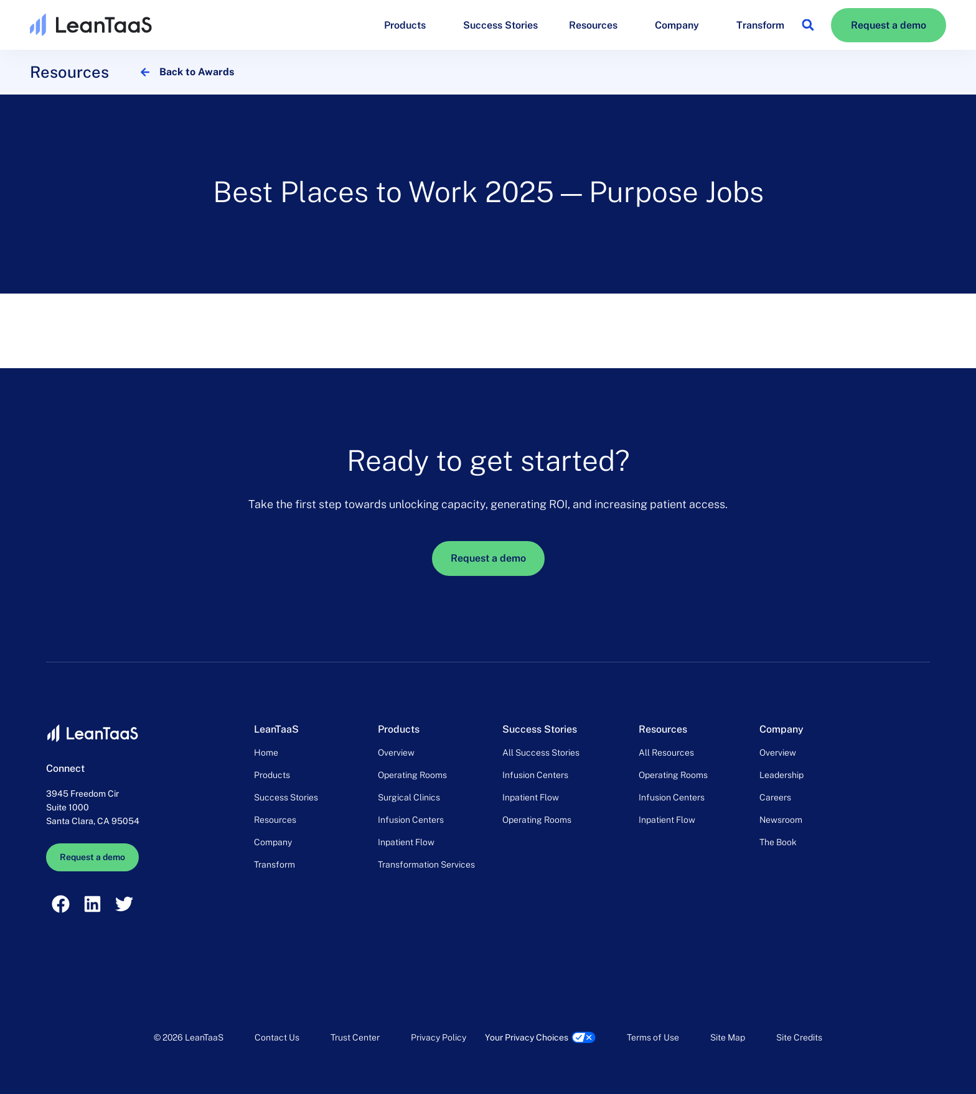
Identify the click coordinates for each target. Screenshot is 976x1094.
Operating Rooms (412, 775)
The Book (778, 842)
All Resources (666, 753)
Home (266, 753)
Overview (396, 753)
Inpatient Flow (406, 842)
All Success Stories (541, 753)
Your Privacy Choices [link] (526, 1037)
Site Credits (799, 1037)
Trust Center (355, 1037)
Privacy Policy (438, 1037)
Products (408, 25)
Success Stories (500, 25)
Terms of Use (653, 1037)
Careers (775, 797)
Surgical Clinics (409, 797)
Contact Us (277, 1037)
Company (680, 25)
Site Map (727, 1037)
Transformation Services (426, 864)
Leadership (781, 775)
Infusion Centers (411, 820)
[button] (808, 25)
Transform (760, 25)
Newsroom (780, 820)
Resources (596, 25)
